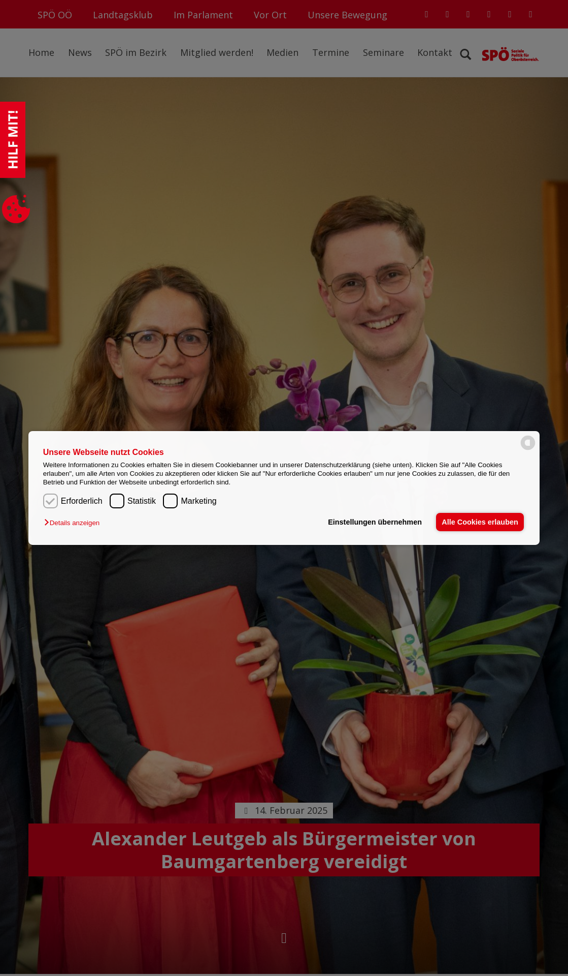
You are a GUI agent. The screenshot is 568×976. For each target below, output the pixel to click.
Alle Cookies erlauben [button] (480, 522)
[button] (74, 522)
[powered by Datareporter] (528, 449)
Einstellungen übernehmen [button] (375, 522)
